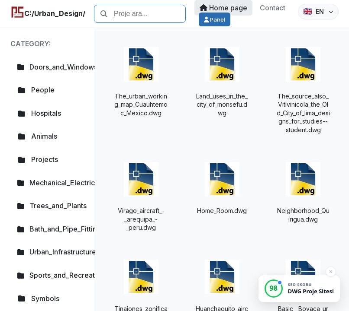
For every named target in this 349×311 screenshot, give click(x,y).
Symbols (38, 298)
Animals (37, 136)
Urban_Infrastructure (50, 252)
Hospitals (39, 113)
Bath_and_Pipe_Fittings (50, 229)
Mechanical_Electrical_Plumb (50, 182)
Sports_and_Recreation (50, 275)
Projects (37, 159)
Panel (214, 19)
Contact (272, 7)
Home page (223, 7)
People (36, 90)
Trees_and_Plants (50, 205)
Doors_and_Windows (50, 67)
